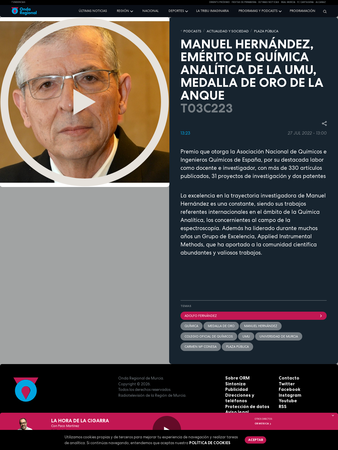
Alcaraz (321, 2)
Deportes (176, 11)
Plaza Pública (237, 344)
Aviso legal (235, 403)
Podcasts (191, 31)
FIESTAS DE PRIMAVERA (244, 2)
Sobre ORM (236, 375)
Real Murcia (288, 2)
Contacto (288, 375)
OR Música (263, 423)
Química (191, 324)
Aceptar (255, 439)
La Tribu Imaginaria (212, 11)
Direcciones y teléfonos (248, 392)
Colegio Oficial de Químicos (209, 334)
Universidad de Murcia (277, 334)
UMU (245, 334)
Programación (302, 11)
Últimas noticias (93, 11)
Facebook (288, 386)
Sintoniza (234, 380)
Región (123, 11)
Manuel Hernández (259, 324)
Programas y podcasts (258, 11)
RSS (282, 403)
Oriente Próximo (219, 2)
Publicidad (235, 386)
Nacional (150, 11)
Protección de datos (245, 397)
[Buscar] (323, 11)
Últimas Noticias (268, 2)
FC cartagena (305, 2)
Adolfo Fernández (254, 315)
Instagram (289, 392)
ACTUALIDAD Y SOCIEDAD (224, 31)
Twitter (286, 380)
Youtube (287, 397)
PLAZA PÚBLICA (259, 31)
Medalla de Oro (220, 324)
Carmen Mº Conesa (201, 344)
